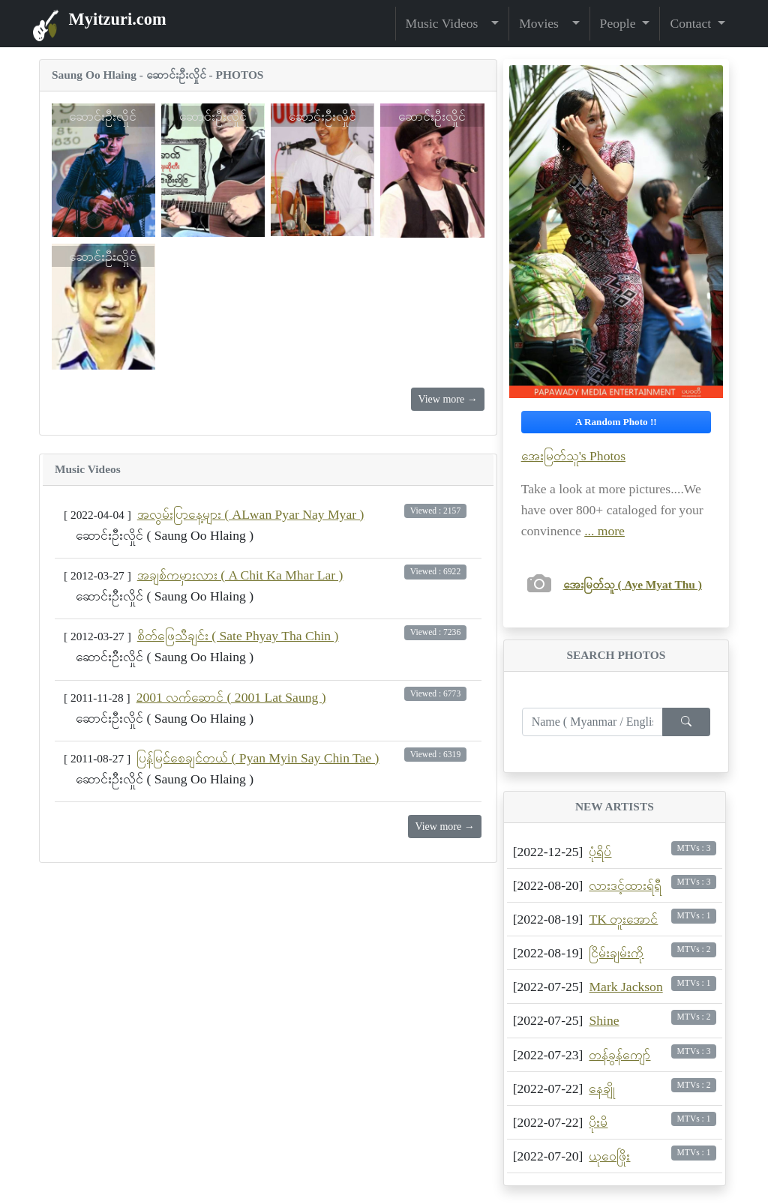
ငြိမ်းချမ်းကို (616, 952)
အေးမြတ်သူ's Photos (573, 455)
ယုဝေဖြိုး (609, 1156)
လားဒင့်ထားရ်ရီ (625, 885)
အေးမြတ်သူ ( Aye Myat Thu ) (632, 584)
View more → (447, 399)
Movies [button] (543, 23)
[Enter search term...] (592, 722)
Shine (604, 1020)
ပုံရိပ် (600, 851)
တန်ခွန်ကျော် (619, 1054)
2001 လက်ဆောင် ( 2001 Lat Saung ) (231, 697)
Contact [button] (692, 23)
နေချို (602, 1088)
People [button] (619, 23)
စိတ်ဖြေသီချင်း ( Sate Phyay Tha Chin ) (238, 635)
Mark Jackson (625, 986)
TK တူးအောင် (623, 919)
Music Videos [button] (447, 23)
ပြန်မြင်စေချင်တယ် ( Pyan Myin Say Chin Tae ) (257, 757)
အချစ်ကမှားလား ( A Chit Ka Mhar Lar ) (240, 575)
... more (604, 530)
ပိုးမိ (598, 1122)
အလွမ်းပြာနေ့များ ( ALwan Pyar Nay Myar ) (250, 514)
